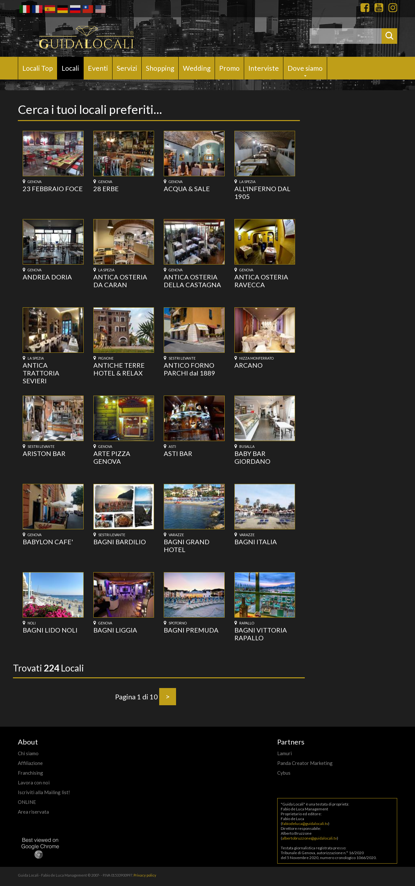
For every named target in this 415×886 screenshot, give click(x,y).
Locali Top (37, 68)
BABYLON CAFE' (48, 542)
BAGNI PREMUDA (191, 630)
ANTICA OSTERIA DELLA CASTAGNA (192, 281)
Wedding (196, 68)
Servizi (127, 68)
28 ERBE (106, 188)
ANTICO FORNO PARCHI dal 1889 (189, 369)
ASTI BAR (178, 453)
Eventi (98, 68)
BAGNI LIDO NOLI (50, 630)
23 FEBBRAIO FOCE (53, 188)
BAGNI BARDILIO (119, 542)
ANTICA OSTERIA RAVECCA (261, 281)
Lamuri (284, 753)
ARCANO (248, 365)
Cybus (283, 773)
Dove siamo (305, 68)
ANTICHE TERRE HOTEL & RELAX (119, 369)
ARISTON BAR (44, 453)
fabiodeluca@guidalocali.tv (305, 823)
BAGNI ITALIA (255, 542)
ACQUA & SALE (187, 188)
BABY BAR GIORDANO (252, 457)
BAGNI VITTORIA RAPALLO (260, 634)
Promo (229, 68)
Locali (70, 68)
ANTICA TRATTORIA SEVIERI (41, 373)
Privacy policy (145, 875)
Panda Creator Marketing (305, 763)
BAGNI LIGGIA (115, 630)
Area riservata (33, 812)
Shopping (160, 68)
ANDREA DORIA (47, 277)
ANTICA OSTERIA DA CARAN (120, 281)
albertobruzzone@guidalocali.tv (309, 838)
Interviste (263, 68)
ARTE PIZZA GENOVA (111, 457)
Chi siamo (28, 753)
